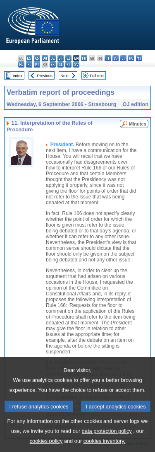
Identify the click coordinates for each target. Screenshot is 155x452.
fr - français (84, 58)
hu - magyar (131, 58)
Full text (97, 75)
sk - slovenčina (53, 64)
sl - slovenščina (60, 64)
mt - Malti (139, 58)
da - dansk (45, 58)
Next (64, 75)
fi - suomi (68, 64)
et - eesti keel (60, 58)
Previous (44, 75)
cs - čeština (37, 58)
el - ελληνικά (68, 58)
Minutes (137, 123)
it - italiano (108, 58)
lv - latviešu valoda (115, 58)
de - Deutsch (53, 58)
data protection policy (107, 440)
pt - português (37, 64)
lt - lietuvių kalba (123, 58)
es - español (29, 58)
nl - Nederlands (21, 64)
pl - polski (29, 64)
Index (17, 75)
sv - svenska (76, 64)
